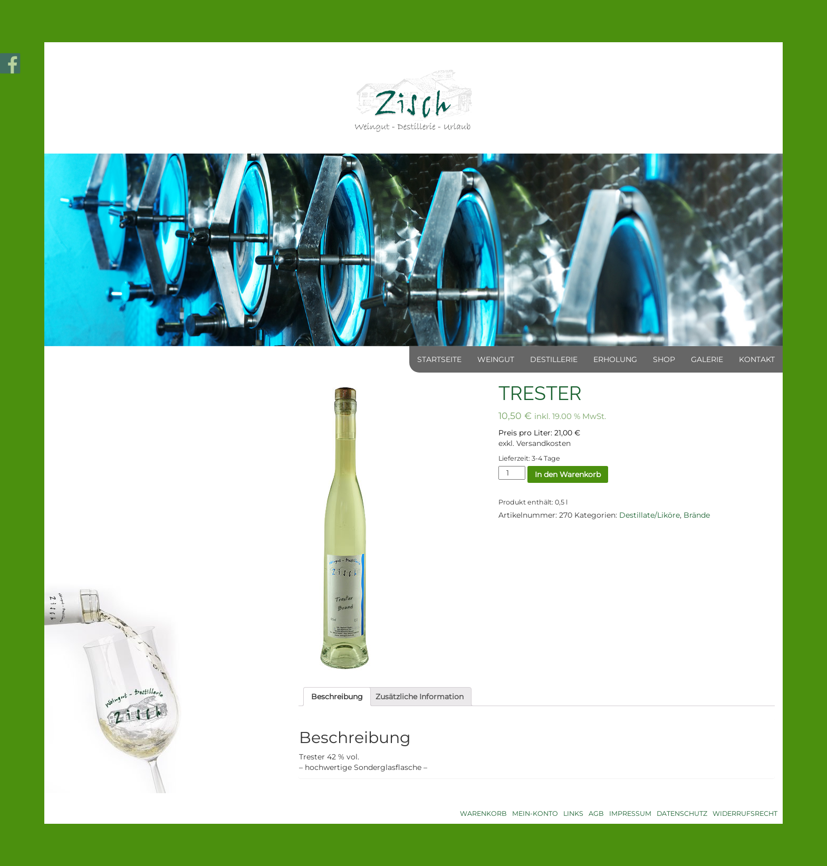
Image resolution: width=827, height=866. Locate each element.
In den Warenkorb (568, 474)
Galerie (707, 359)
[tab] (337, 696)
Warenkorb (483, 813)
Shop (664, 359)
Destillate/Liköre (649, 515)
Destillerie (554, 359)
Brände (697, 515)
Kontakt (757, 359)
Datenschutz (682, 813)
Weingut (495, 359)
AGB (596, 813)
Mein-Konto (535, 813)
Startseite (439, 359)
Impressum (630, 813)
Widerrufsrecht (745, 813)
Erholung (615, 359)
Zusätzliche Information (420, 696)
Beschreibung (337, 696)
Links (573, 813)
